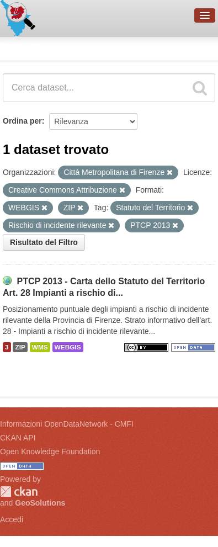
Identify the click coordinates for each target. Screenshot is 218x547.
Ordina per (22, 120)
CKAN (19, 491)
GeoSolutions (40, 502)
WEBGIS (68, 347)
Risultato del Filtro (44, 242)
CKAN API (18, 437)
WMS (40, 347)
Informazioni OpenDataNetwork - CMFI (67, 423)
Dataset (20, 47)
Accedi (11, 519)
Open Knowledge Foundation (50, 451)
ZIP (20, 347)
